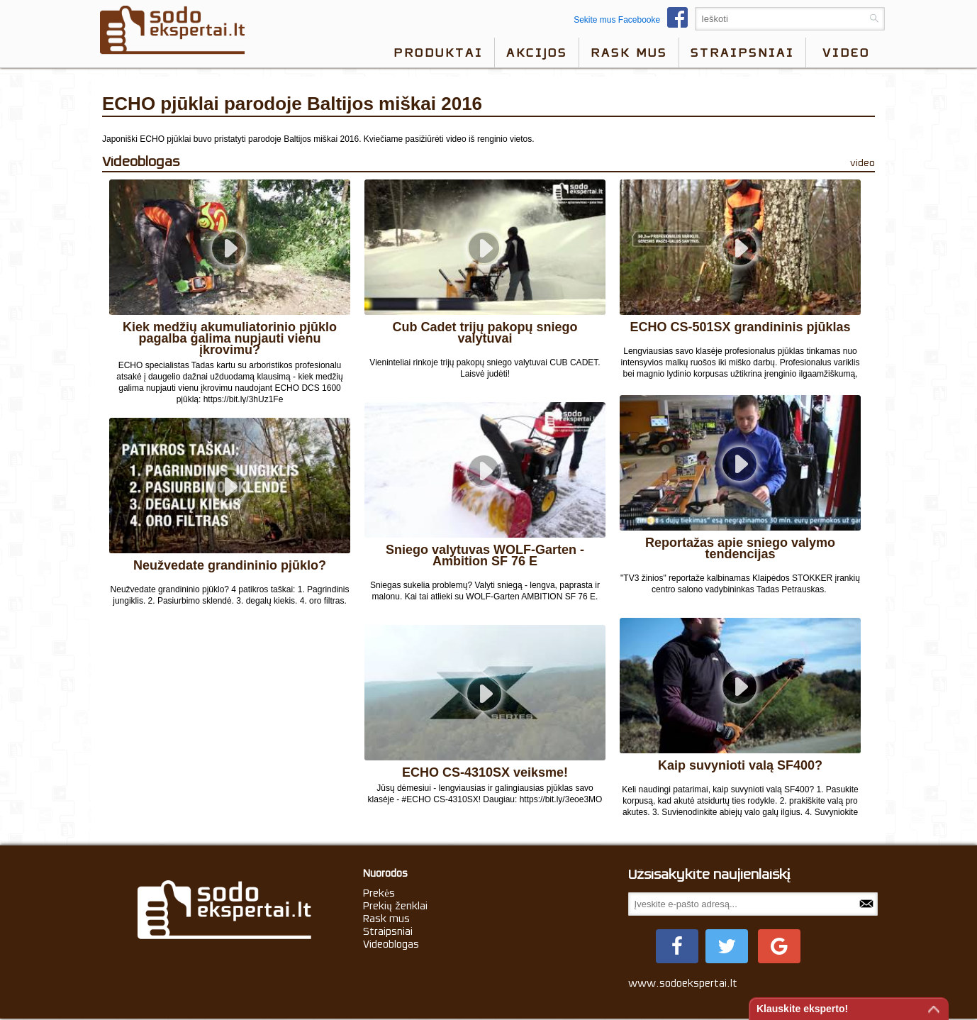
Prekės (379, 893)
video (846, 52)
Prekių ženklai (395, 905)
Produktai (438, 52)
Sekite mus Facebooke (634, 20)
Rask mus (629, 52)
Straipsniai (742, 52)
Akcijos (536, 52)
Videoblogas (391, 944)
